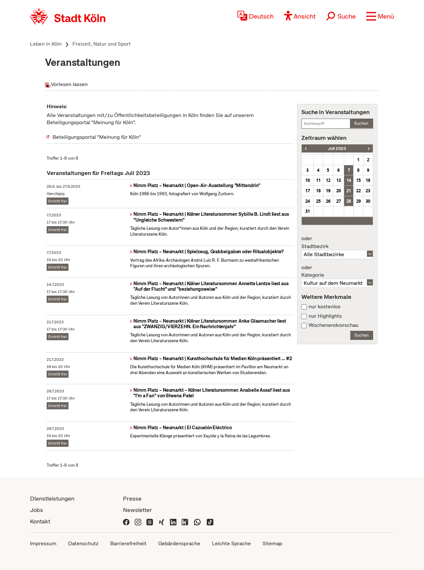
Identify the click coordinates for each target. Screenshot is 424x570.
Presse (132, 498)
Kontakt (40, 521)
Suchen (361, 123)
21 (348, 191)
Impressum (43, 543)
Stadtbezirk (337, 242)
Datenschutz (83, 543)
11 (318, 180)
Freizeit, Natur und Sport (101, 43)
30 (368, 201)
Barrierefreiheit (128, 543)
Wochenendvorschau (333, 325)
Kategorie (337, 271)
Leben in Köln (46, 43)
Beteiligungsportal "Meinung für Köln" (97, 137)
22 (358, 191)
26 (328, 201)
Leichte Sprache (231, 543)
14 (348, 180)
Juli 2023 (337, 148)
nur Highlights (325, 316)
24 (307, 201)
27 (338, 201)
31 (307, 211)
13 (338, 180)
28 (348, 201)
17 (307, 191)
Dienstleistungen (52, 498)
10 (307, 180)
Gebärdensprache (179, 543)
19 (328, 191)
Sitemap (272, 543)
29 (358, 201)
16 (368, 180)
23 (368, 191)
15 (358, 180)
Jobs (36, 510)
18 (318, 191)
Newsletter (137, 510)
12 (328, 180)
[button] (380, 16)
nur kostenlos (325, 306)
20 (338, 191)
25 (318, 201)
